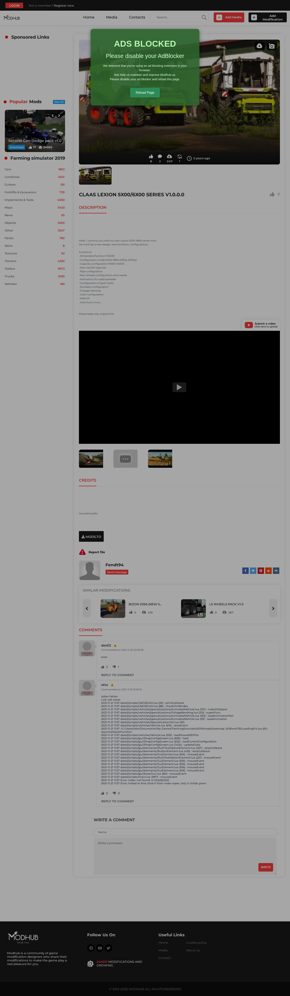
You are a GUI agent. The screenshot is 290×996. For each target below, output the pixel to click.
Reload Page (145, 92)
